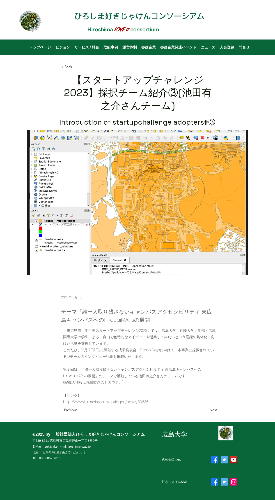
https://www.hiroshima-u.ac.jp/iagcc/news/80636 (106, 402)
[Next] (206, 409)
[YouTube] (233, 459)
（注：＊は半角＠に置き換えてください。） (59, 452)
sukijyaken (52, 446)
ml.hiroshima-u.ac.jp (76, 446)
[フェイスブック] (214, 459)
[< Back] (76, 67)
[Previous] (79, 409)
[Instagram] (233, 482)
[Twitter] (224, 459)
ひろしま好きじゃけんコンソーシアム (139, 16)
